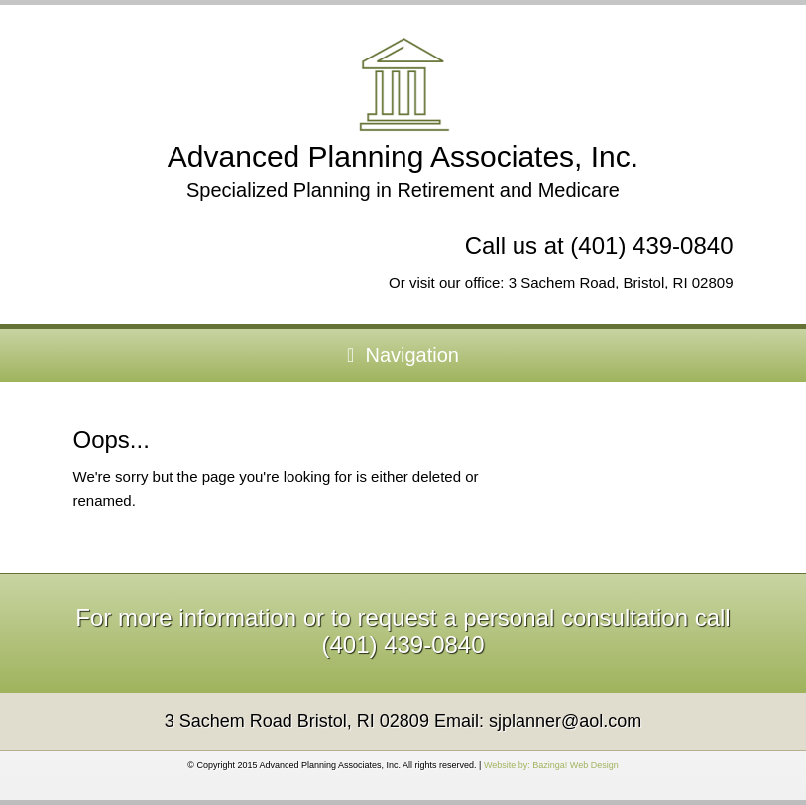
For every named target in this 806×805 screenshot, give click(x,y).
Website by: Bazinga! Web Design (551, 765)
